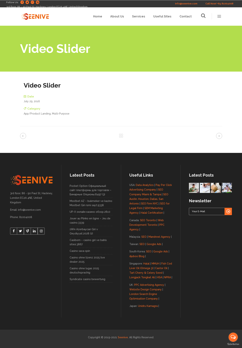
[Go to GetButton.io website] (233, 344)
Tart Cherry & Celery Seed (145, 272)
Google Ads (154, 244)
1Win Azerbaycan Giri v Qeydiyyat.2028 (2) (84, 231)
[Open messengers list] (233, 337)
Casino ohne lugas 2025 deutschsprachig (84, 270)
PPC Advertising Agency (149, 284)
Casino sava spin (80, 250)
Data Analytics (145, 185)
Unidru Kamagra (148, 305)
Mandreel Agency (159, 236)
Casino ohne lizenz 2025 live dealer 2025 (87, 259)
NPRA (167, 277)
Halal (146, 263)
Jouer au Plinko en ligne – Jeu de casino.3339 (90, 220)
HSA (159, 277)
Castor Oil (161, 268)
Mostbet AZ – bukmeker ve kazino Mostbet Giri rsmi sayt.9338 (91, 203)
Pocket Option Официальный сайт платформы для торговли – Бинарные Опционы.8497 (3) (90, 190)
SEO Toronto (148, 220)
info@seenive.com (186, 3)
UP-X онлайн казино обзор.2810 (90, 211)
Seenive (123, 337)
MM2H (155, 263)
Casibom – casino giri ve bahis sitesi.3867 (88, 242)
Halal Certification (152, 212)
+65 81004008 (225, 3)
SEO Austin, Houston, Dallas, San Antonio (148, 199)
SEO (143, 236)
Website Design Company (145, 289)
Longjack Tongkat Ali (142, 277)
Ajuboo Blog (136, 256)
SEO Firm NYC (149, 203)
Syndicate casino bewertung (87, 279)
